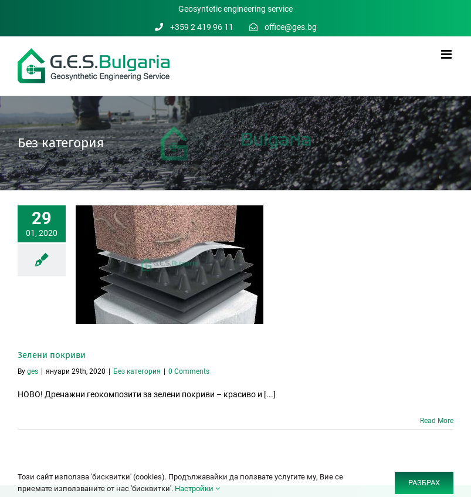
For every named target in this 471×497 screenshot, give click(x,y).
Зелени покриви (52, 355)
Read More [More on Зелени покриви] (436, 421)
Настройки (197, 488)
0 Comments (188, 371)
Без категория (137, 371)
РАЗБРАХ (424, 482)
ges (32, 371)
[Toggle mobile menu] (447, 54)
